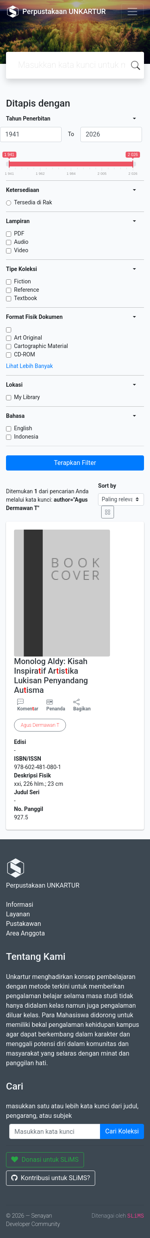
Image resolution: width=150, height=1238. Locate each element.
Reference (26, 290)
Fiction (22, 281)
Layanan (18, 914)
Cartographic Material (41, 346)
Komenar (27, 705)
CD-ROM (24, 354)
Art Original (28, 337)
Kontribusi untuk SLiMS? (50, 1178)
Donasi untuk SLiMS (45, 1159)
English (23, 428)
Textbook (25, 298)
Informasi (19, 904)
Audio (21, 242)
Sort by (107, 486)
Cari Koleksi (122, 1131)
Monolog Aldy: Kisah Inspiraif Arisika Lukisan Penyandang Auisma (51, 676)
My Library (27, 397)
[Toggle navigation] (132, 12)
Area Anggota (25, 933)
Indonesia (26, 436)
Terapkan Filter (75, 463)
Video (21, 250)
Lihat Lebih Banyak (29, 366)
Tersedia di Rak (33, 202)
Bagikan (82, 705)
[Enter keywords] (54, 1131)
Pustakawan (23, 924)
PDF (19, 233)
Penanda (55, 709)
